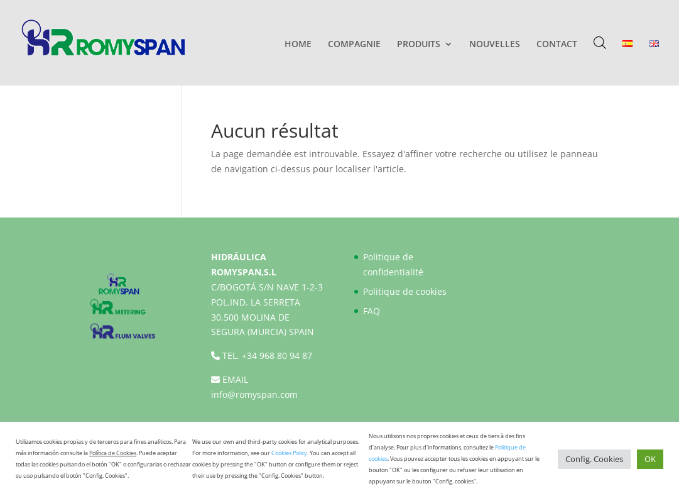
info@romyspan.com (254, 394)
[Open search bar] (600, 42)
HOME (298, 45)
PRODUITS (418, 45)
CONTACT (556, 45)
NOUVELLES (494, 45)
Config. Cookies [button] (594, 459)
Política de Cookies (112, 453)
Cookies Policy (289, 453)
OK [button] (650, 459)
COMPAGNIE (354, 45)
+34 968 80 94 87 (277, 355)
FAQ (371, 311)
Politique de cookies (405, 291)
